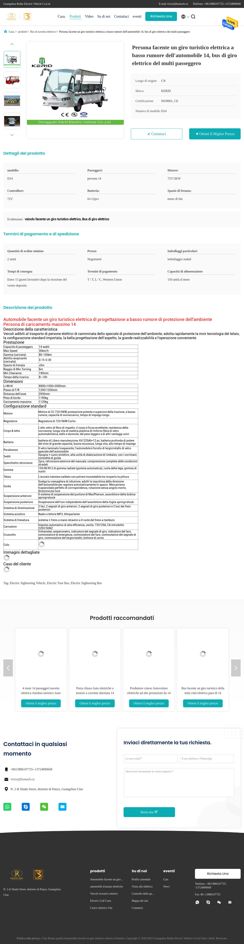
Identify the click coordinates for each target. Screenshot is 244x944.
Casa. (62, 16)
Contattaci (121, 16)
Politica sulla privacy (28, 938)
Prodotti (75, 16)
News (166, 886)
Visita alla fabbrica (142, 886)
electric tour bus (58, 583)
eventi (137, 16)
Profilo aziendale (141, 879)
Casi (165, 879)
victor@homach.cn (22, 779)
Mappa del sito (140, 900)
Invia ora (149, 812)
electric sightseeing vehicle (27, 583)
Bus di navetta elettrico (43, 31)
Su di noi (103, 16)
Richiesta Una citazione (161, 17)
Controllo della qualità (143, 894)
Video (89, 16)
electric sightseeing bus (86, 583)
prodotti (22, 31)
